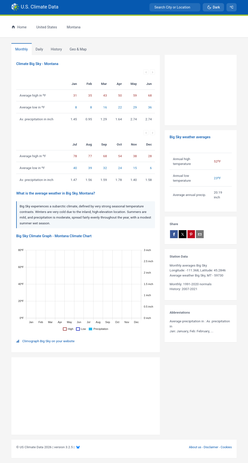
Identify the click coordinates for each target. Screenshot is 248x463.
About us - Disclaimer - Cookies (210, 447)
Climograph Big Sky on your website (48, 341)
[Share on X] (182, 234)
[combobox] (174, 7)
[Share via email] (200, 234)
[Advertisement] (201, 90)
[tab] (56, 49)
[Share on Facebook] (174, 234)
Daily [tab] (39, 49)
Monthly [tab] (21, 49)
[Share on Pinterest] (191, 234)
